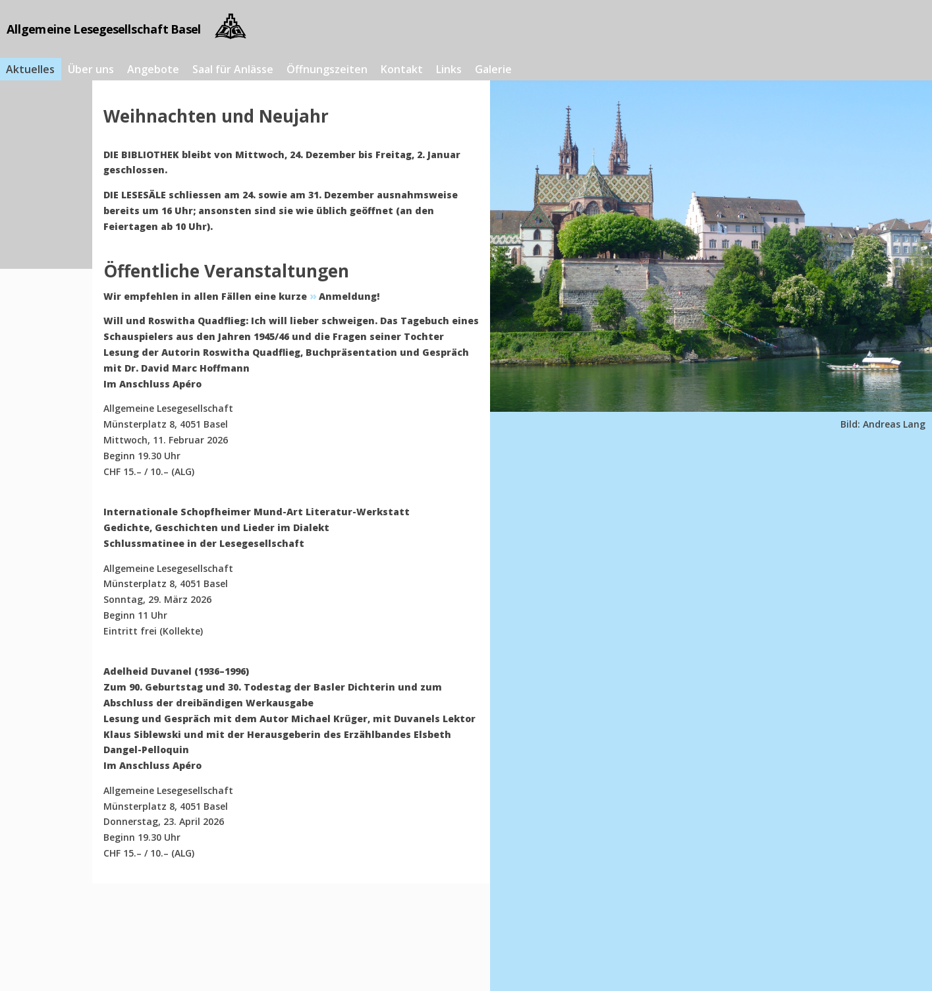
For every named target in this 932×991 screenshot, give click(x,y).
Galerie (493, 69)
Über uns (91, 69)
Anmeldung (348, 296)
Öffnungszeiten (327, 69)
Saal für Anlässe (232, 69)
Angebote (153, 69)
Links (449, 69)
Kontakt (402, 69)
